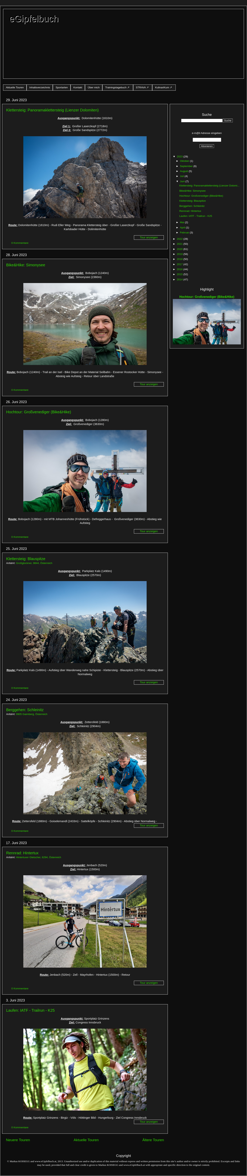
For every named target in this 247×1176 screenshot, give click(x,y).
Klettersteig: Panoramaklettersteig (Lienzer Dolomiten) (52, 110)
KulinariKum (162, 87)
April (183, 227)
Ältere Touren (153, 1140)
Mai (182, 222)
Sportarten (62, 87)
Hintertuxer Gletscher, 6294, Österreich (38, 857)
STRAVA (141, 87)
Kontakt (77, 87)
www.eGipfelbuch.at (45, 1161)
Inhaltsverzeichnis (39, 87)
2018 (180, 259)
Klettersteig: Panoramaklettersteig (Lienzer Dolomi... (209, 185)
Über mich (94, 87)
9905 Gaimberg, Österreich (31, 714)
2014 (180, 279)
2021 (180, 243)
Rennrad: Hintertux (22, 853)
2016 (180, 269)
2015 (180, 274)
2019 (180, 254)
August (184, 171)
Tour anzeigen (149, 237)
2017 (180, 264)
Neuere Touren (18, 1140)
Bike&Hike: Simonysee (25, 265)
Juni (183, 181)
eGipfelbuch (33, 18)
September (186, 166)
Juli (182, 176)
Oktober (185, 161)
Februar (185, 232)
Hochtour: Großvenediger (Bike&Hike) (38, 412)
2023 (180, 156)
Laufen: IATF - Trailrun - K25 (30, 1010)
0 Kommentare (20, 242)
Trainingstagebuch (116, 87)
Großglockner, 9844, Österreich (34, 563)
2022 (180, 238)
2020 (180, 249)
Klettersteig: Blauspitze (25, 559)
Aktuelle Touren (15, 87)
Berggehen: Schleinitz (25, 710)
